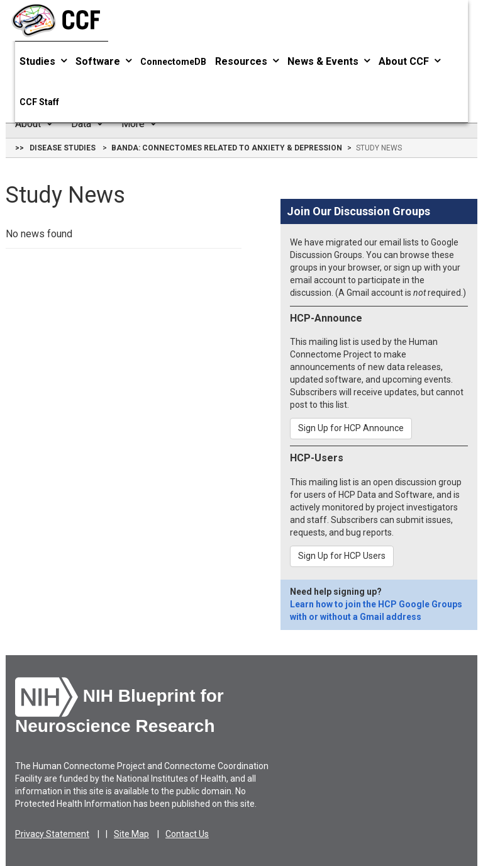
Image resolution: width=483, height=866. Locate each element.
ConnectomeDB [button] (173, 62)
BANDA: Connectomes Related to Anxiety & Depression (226, 147)
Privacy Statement (52, 834)
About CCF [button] (409, 61)
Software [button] (103, 61)
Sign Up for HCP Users (342, 556)
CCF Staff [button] (39, 102)
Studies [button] (43, 61)
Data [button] (87, 124)
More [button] (138, 124)
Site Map (131, 834)
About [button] (33, 124)
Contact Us (187, 834)
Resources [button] (247, 61)
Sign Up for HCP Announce (351, 428)
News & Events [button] (328, 61)
